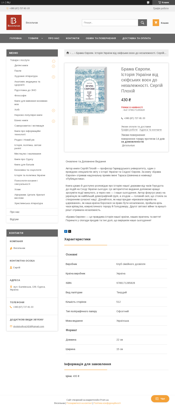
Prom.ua (104, 400)
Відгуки (14, 219)
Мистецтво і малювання (27, 153)
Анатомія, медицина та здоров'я (27, 83)
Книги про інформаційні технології (27, 133)
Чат (160, 398)
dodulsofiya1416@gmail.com (28, 326)
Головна (16, 38)
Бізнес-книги (21, 120)
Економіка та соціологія (27, 170)
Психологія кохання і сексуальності (26, 182)
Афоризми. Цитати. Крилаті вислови (29, 196)
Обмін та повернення (101, 38)
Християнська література (28, 203)
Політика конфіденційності (107, 403)
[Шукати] (142, 22)
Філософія (20, 95)
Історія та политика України (29, 175)
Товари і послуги (19, 60)
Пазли (17, 70)
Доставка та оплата (136, 38)
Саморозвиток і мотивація (29, 125)
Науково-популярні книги (28, 115)
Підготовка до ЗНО (25, 90)
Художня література (26, 76)
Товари (33, 38)
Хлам (17, 189)
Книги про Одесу (23, 159)
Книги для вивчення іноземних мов (31, 102)
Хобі (16, 109)
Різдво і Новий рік (24, 139)
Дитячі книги (21, 65)
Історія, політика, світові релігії (27, 147)
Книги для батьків (24, 164)
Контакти (72, 38)
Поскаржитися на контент (79, 403)
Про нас (53, 38)
